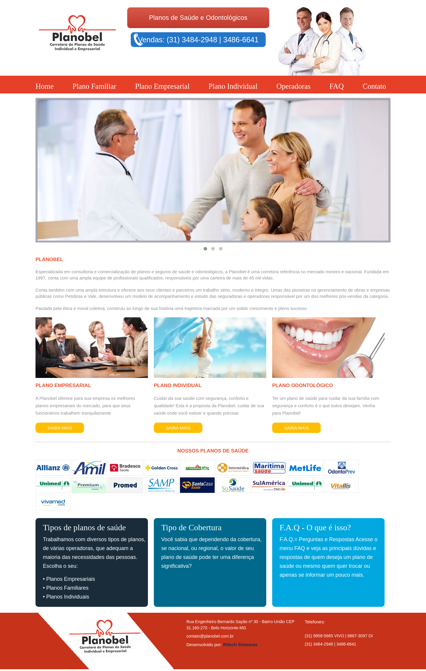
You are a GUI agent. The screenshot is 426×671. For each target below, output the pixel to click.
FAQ (337, 86)
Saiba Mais (59, 427)
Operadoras (294, 86)
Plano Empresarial (162, 86)
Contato (374, 86)
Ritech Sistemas (240, 644)
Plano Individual (233, 86)
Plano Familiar (94, 86)
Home (45, 86)
